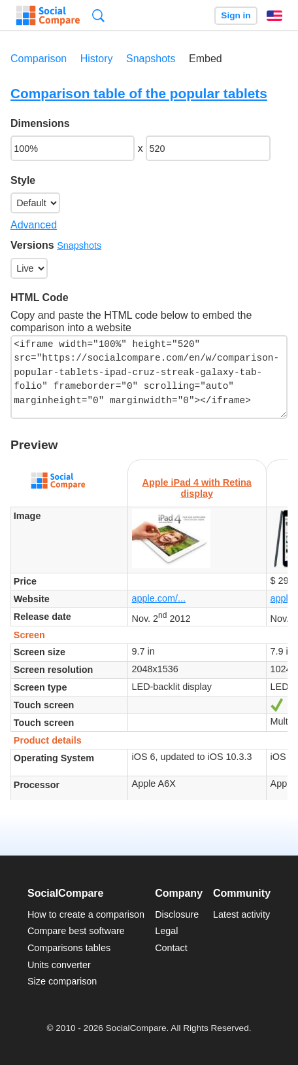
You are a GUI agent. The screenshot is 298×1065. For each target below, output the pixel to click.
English (274, 15)
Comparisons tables (68, 948)
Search (98, 15)
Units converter (59, 965)
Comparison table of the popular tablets (138, 93)
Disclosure (177, 914)
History (96, 58)
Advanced (33, 224)
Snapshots (151, 58)
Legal (166, 931)
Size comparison (62, 981)
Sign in (235, 15)
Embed (205, 58)
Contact (171, 948)
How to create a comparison (85, 914)
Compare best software (76, 931)
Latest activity (241, 914)
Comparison (38, 58)
